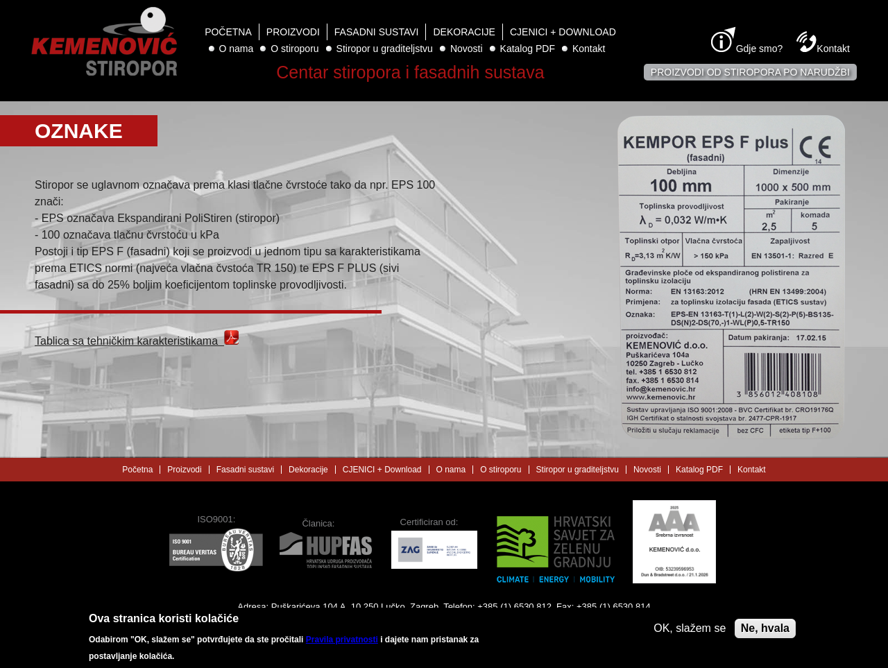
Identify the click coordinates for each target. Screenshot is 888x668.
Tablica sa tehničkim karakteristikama (137, 341)
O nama (236, 48)
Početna (228, 31)
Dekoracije (464, 31)
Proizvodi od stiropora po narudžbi (750, 72)
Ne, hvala (765, 631)
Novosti (466, 48)
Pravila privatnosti (342, 642)
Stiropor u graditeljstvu (384, 48)
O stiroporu (294, 48)
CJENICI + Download (563, 31)
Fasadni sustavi (376, 31)
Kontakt (588, 48)
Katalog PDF (527, 48)
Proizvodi (293, 31)
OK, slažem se (690, 631)
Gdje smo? (759, 48)
